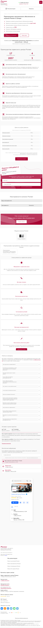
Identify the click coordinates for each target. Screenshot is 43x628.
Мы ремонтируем (10, 8)
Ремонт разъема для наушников (7, 139)
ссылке (6, 556)
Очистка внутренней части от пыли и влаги (9, 145)
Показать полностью (6, 444)
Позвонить (31, 8)
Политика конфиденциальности (21, 619)
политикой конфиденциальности (26, 186)
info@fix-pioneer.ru (5, 586)
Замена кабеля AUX (5, 142)
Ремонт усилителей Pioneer (13, 562)
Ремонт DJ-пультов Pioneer (13, 570)
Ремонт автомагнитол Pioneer (14, 564)
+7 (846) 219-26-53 (24, 2)
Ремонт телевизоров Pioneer (13, 567)
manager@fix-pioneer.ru (6, 589)
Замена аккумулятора (6, 132)
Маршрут (15, 503)
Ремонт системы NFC (5, 148)
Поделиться (2, 609)
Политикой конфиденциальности (32, 458)
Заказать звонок (21, 221)
